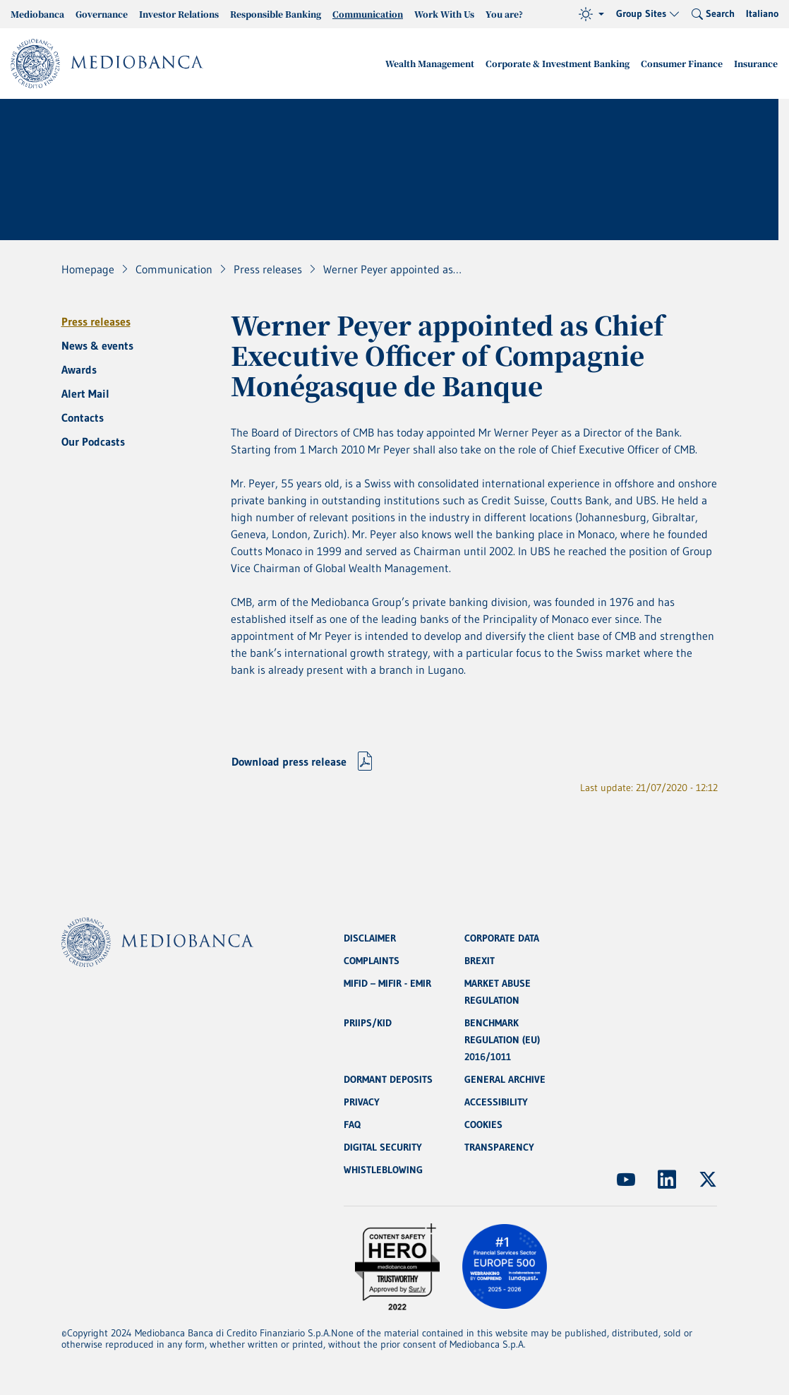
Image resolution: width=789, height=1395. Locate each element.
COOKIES (483, 1124)
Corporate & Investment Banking (558, 63)
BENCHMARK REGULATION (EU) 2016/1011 (502, 1039)
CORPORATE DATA (501, 938)
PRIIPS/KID (368, 1022)
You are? (504, 14)
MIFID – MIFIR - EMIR (387, 983)
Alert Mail (85, 393)
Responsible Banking (275, 14)
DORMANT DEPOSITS (388, 1079)
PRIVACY (362, 1102)
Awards (79, 369)
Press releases (96, 321)
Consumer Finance (682, 63)
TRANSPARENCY (499, 1147)
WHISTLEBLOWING (383, 1169)
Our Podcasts (93, 441)
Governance (102, 14)
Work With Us (444, 14)
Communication (367, 14)
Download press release (289, 761)
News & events (97, 345)
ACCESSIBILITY (496, 1102)
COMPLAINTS (371, 960)
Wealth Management (429, 63)
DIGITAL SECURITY (383, 1147)
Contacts (82, 417)
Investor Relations (179, 14)
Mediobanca (37, 14)
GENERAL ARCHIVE (505, 1079)
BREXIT (479, 960)
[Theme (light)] (591, 14)
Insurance (756, 63)
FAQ (352, 1124)
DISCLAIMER (370, 938)
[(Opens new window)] (626, 1179)
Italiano (762, 13)
